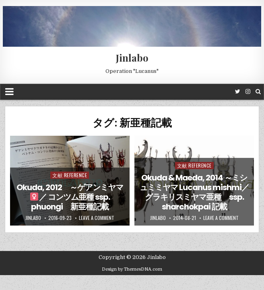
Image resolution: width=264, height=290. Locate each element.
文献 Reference (69, 175)
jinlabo (33, 217)
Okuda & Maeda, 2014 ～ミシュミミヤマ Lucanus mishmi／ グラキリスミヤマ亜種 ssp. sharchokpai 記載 (194, 192)
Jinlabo (132, 57)
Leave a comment (96, 217)
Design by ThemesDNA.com (132, 269)
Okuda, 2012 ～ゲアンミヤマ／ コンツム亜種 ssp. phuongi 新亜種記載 (69, 197)
